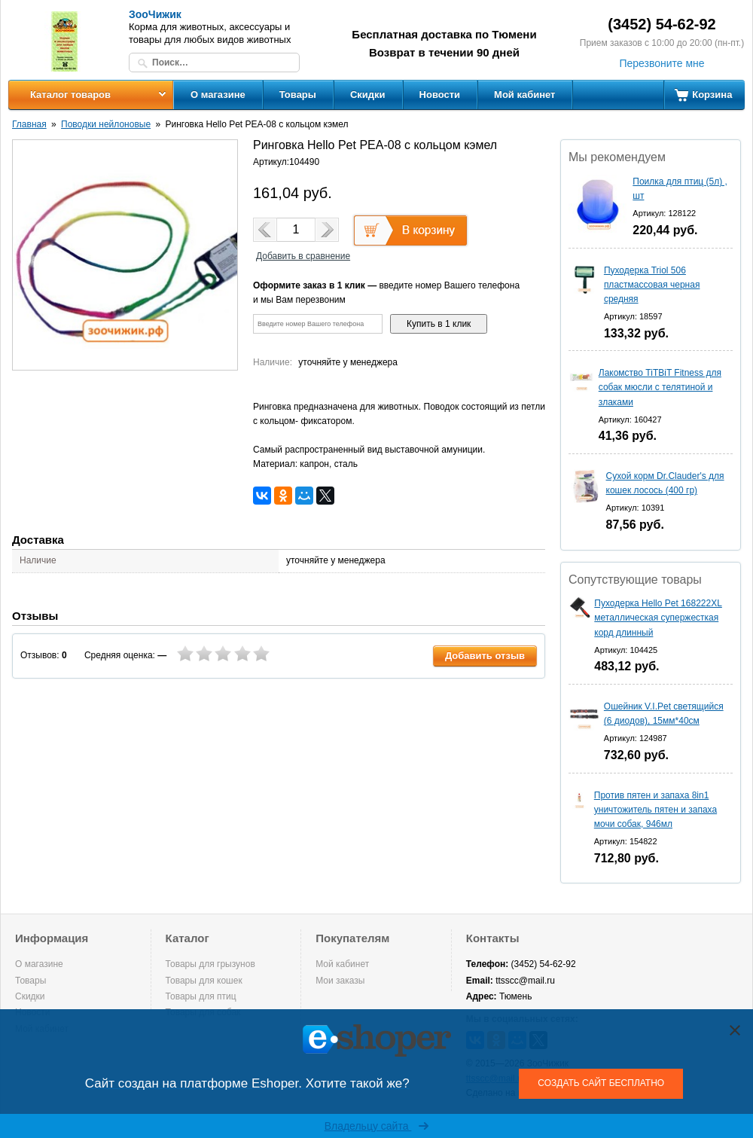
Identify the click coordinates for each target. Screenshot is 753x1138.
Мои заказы (340, 980)
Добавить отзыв (485, 655)
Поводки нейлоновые (106, 124)
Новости (440, 94)
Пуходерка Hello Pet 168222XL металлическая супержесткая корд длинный (658, 617)
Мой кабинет (524, 94)
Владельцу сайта (377, 1126)
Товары (297, 94)
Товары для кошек (204, 980)
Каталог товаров (70, 94)
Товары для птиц (201, 996)
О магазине (218, 94)
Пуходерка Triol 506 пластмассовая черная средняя (652, 284)
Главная (29, 124)
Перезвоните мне (661, 63)
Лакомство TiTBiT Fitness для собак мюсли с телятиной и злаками (660, 387)
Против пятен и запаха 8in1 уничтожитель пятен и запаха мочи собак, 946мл (655, 809)
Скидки (368, 94)
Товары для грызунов (210, 964)
